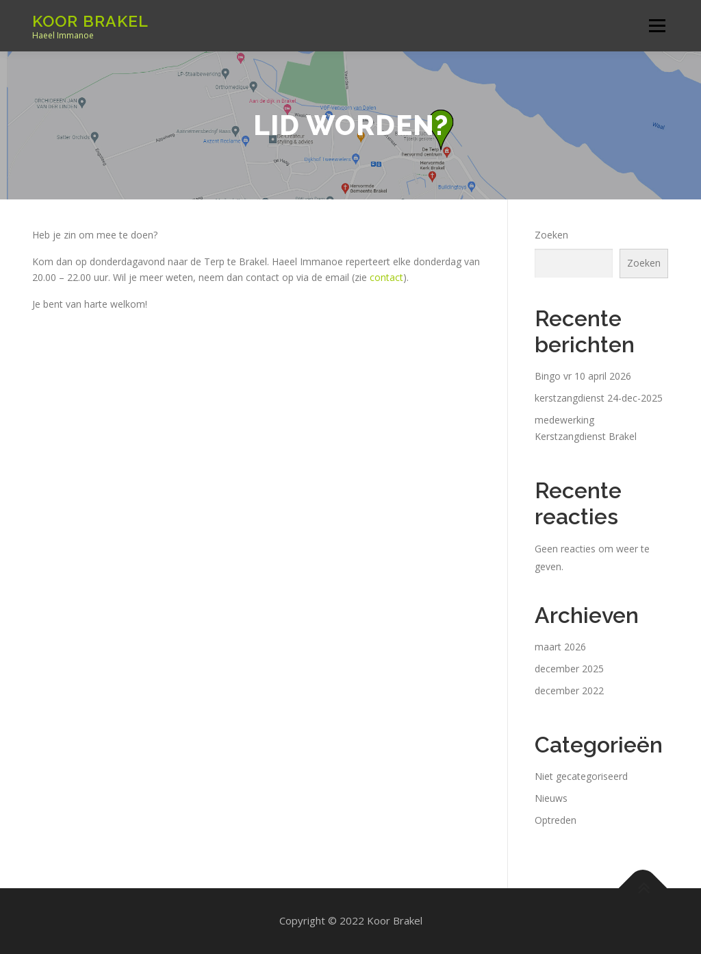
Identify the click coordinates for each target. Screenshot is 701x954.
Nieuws (551, 798)
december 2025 (569, 668)
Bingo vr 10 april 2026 (583, 375)
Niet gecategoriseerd (581, 776)
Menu (657, 25)
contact (386, 277)
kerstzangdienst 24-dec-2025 (599, 397)
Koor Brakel (90, 21)
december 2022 (569, 690)
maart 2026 (560, 646)
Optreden (555, 820)
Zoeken (551, 234)
